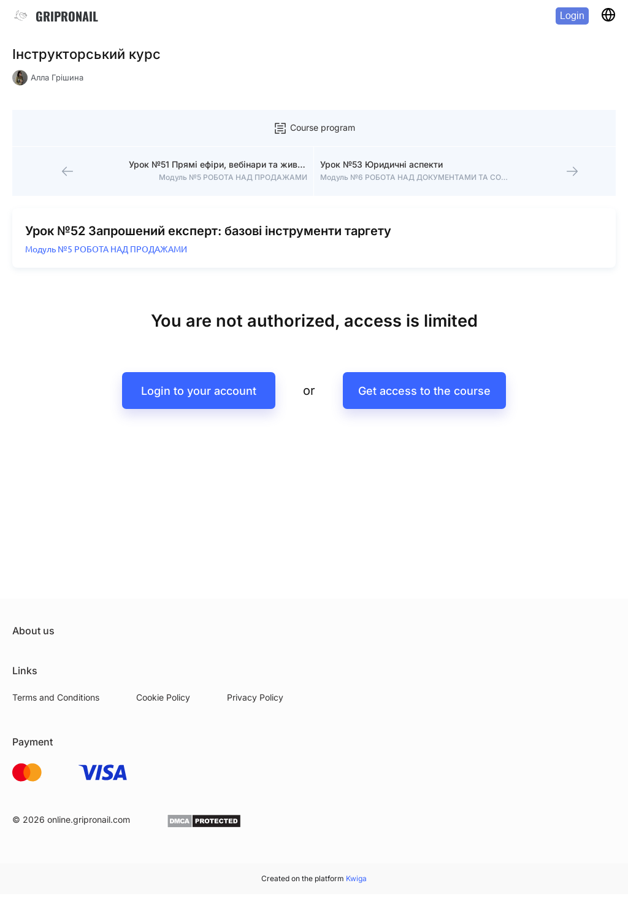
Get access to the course (424, 390)
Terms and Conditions (55, 697)
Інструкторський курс (86, 54)
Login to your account (198, 390)
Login (572, 15)
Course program (314, 128)
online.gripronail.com (88, 819)
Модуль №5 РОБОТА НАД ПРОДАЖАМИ (106, 249)
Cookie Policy (163, 697)
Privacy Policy (255, 697)
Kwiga (356, 878)
